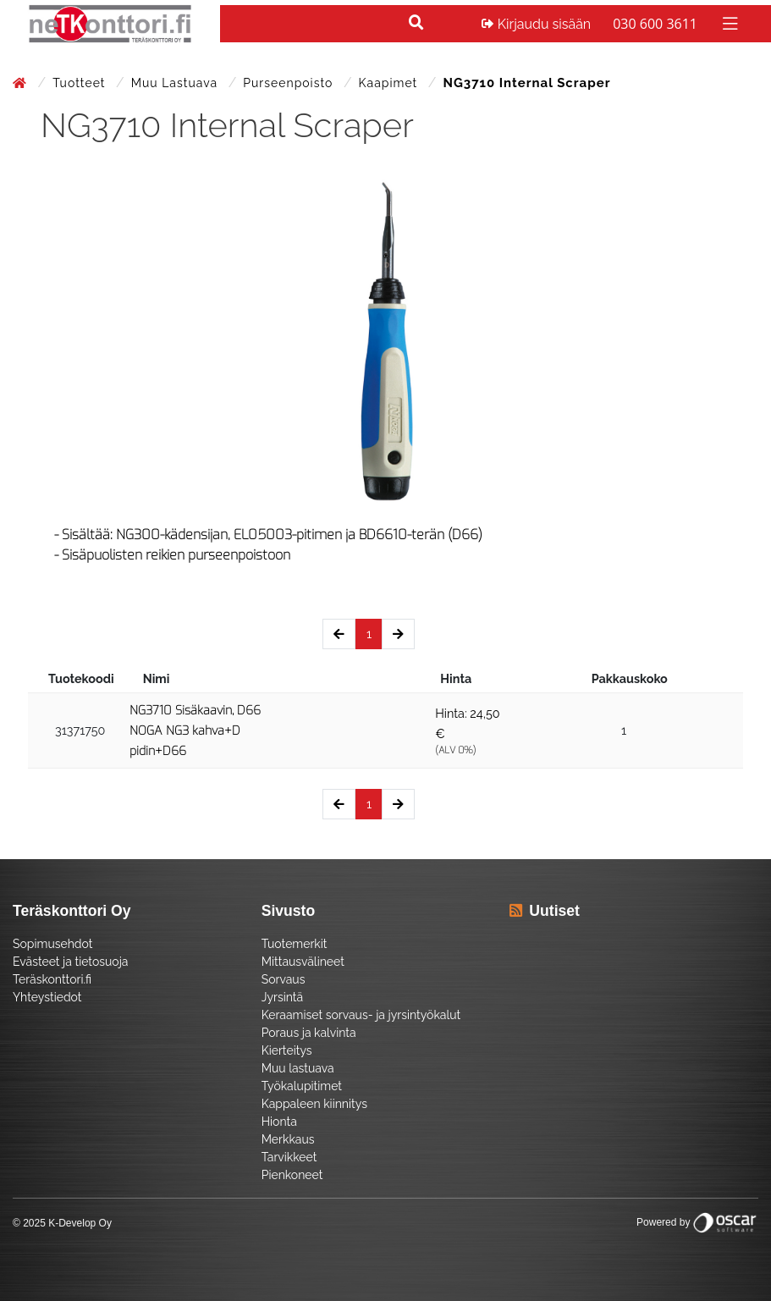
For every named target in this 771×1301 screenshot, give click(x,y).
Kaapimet (390, 83)
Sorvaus (284, 979)
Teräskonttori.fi (52, 979)
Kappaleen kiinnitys (314, 1104)
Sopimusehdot (52, 944)
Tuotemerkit (295, 944)
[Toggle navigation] (728, 22)
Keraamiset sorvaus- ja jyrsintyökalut (361, 1015)
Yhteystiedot (47, 997)
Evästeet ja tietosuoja (70, 961)
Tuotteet (80, 83)
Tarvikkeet (289, 1157)
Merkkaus (288, 1139)
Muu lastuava (176, 83)
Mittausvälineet (303, 961)
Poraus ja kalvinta (309, 1032)
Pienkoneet (292, 1175)
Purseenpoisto (290, 83)
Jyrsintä (282, 997)
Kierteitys (287, 1050)
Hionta (279, 1121)
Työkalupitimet (302, 1086)
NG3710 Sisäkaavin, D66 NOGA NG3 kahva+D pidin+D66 (195, 731)
